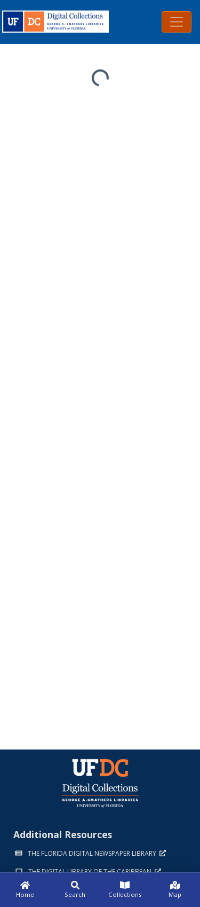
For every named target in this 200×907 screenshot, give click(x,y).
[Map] (175, 890)
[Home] (25, 890)
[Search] (75, 890)
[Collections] (125, 890)
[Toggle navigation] (176, 22)
